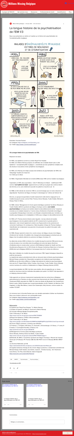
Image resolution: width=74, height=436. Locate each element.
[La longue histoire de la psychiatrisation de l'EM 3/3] (13, 390)
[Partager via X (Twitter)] (14, 368)
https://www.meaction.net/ (39, 434)
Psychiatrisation (24, 359)
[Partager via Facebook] (10, 368)
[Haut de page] (68, 433)
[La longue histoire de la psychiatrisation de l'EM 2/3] (37, 390)
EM (11, 359)
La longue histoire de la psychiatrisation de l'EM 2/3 (36, 399)
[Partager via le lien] (17, 368)
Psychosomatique (34, 359)
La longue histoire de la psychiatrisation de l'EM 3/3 (12, 399)
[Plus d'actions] (63, 24)
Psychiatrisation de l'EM (15, 363)
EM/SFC (16, 359)
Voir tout (70, 381)
